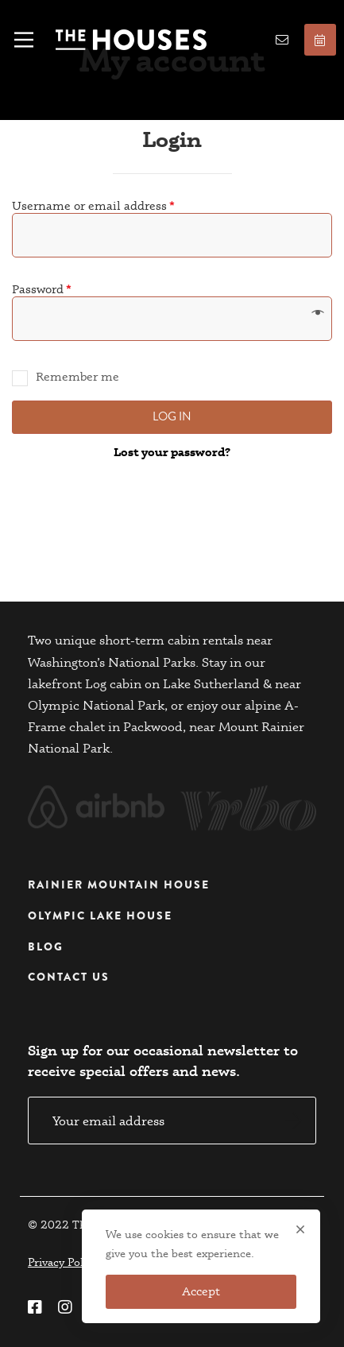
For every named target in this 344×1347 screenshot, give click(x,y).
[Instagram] (65, 1307)
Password (42, 288)
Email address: (172, 1120)
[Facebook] (34, 1307)
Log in (172, 416)
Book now (320, 40)
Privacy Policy (63, 1262)
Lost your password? (172, 451)
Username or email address (93, 205)
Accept (201, 1291)
